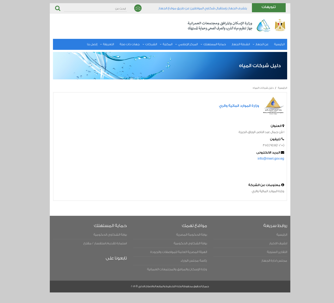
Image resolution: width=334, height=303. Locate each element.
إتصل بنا (86, 44)
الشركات (145, 44)
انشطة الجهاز (235, 44)
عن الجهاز (255, 44)
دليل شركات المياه (257, 87)
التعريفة (102, 44)
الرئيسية (273, 44)
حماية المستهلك (208, 44)
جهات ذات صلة (124, 44)
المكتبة (161, 44)
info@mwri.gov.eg (265, 158)
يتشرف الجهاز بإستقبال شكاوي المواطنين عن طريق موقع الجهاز (196, 8)
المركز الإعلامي (182, 44)
